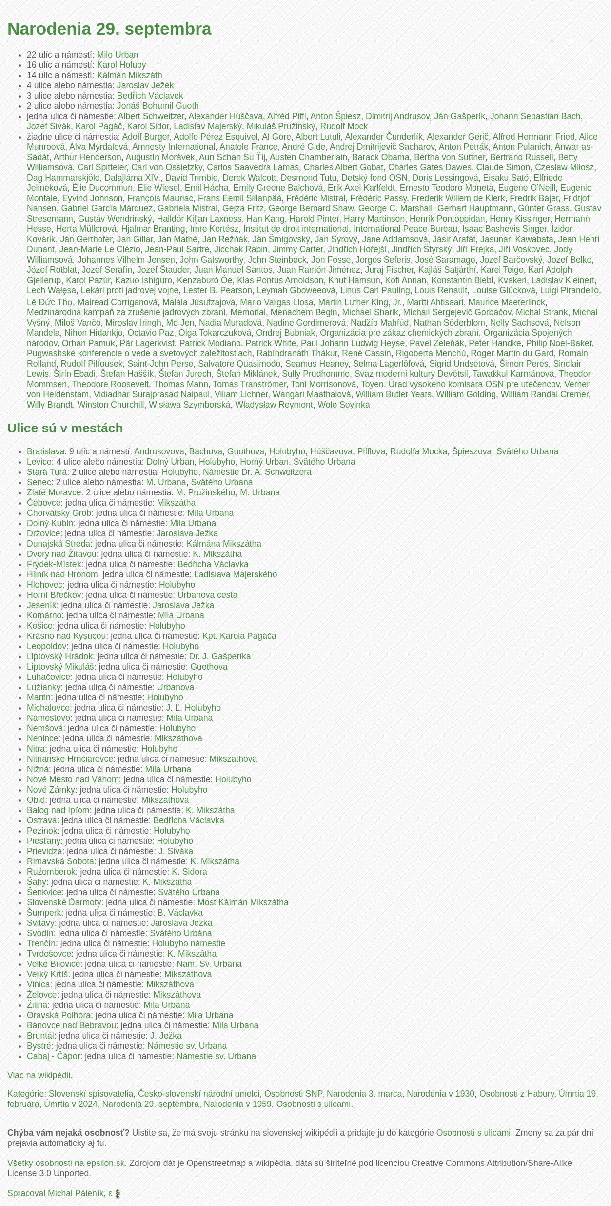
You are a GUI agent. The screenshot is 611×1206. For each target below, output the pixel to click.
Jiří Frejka (475, 249)
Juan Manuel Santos (233, 270)
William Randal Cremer (545, 394)
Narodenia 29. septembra (150, 1104)
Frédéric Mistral (315, 198)
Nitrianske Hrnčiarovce (70, 759)
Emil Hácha (207, 188)
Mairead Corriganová (118, 302)
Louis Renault (440, 290)
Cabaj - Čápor (53, 1056)
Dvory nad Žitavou (62, 554)
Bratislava (45, 451)
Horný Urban (264, 462)
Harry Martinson (374, 219)
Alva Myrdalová (98, 147)
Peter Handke (495, 343)
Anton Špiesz (336, 116)
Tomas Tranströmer (249, 384)
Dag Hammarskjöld (63, 178)
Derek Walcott (249, 178)
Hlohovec (44, 585)
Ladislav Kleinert (563, 280)
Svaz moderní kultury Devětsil (411, 374)
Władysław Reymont (274, 404)
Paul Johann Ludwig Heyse (353, 343)
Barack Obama (380, 157)
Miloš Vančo (78, 322)
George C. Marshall (395, 208)
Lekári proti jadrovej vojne (129, 290)
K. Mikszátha (217, 554)
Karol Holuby (121, 65)
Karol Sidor (148, 126)
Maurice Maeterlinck (506, 302)
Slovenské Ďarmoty (64, 902)
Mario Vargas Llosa (276, 302)
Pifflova (371, 451)
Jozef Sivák (49, 126)
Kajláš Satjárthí (447, 270)
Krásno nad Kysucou (66, 636)
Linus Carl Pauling (375, 290)
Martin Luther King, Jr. (360, 302)
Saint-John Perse (160, 363)
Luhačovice (48, 677)
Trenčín (41, 943)
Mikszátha (176, 503)
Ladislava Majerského (235, 574)
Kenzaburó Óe (204, 280)
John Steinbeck (277, 260)
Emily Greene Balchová (278, 188)
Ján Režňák (225, 239)
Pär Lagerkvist (146, 343)
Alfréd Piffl (286, 116)
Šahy (36, 882)
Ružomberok (51, 872)
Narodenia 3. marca (364, 1094)
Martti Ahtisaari (435, 302)
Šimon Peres (524, 363)
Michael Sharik (370, 312)
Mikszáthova (178, 738)
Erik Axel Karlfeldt (361, 188)
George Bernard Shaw (311, 208)
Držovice (43, 533)
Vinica (38, 984)
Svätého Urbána (181, 933)
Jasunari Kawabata (516, 239)
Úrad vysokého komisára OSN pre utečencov (474, 384)
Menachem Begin (304, 312)
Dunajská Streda (58, 544)
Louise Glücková (503, 290)
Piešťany (43, 841)
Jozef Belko (569, 260)
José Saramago (445, 260)
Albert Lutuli (318, 137)
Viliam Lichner (241, 394)
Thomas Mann (181, 384)
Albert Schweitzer (151, 116)
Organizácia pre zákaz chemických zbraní (399, 333)
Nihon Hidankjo (93, 333)
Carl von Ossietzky (166, 167)
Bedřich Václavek (150, 96)
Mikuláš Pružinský (281, 126)
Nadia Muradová (230, 322)
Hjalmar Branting (153, 229)
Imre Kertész (214, 229)
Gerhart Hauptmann (475, 208)
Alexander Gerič (458, 137)
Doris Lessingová (445, 178)
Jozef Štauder (163, 270)
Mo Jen (180, 322)
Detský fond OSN (374, 178)
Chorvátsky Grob (59, 513)
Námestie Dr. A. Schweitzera (257, 472)
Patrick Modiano (210, 343)
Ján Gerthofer (86, 239)
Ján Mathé (177, 239)
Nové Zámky (51, 790)
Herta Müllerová (86, 229)
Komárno (44, 615)
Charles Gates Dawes (430, 167)
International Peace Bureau (405, 229)
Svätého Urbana (527, 451)
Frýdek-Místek (54, 564)
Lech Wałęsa (51, 290)
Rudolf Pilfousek (91, 363)
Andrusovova (159, 451)
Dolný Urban (170, 462)
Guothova (245, 451)
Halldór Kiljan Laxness (199, 219)
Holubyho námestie (189, 943)
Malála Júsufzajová (199, 302)
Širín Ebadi (75, 374)
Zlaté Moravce (54, 492)
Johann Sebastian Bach (535, 116)
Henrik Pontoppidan (447, 219)
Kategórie (25, 1094)
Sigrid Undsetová (461, 363)
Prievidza (44, 851)
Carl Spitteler (102, 167)
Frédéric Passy (378, 198)
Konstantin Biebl (462, 280)
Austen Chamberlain (308, 157)
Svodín (40, 933)
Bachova (205, 451)
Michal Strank (542, 312)
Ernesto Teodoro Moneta (446, 188)
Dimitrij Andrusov (398, 116)
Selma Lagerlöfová (389, 363)
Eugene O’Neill (526, 188)
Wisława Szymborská (189, 404)
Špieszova (472, 451)
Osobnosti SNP (293, 1094)
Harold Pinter (314, 219)
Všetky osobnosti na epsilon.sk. (67, 1163)
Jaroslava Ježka (187, 533)
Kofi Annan (406, 280)
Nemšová (45, 728)
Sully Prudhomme (316, 374)
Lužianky (43, 687)
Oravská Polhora (59, 1015)
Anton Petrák (464, 147)
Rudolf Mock (344, 126)
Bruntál (40, 1036)
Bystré (39, 1046)
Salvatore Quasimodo (239, 363)
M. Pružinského (205, 492)
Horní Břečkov (54, 595)
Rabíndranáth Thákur (296, 353)
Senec (39, 482)
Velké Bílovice (53, 964)
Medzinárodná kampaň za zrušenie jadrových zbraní (126, 312)
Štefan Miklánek (246, 374)
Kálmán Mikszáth (129, 75)
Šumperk (44, 913)
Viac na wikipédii (39, 1075)
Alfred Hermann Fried (534, 137)
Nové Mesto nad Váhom (73, 779)
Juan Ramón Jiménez (318, 270)
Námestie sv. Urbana (187, 1046)
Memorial (248, 312)
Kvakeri (512, 280)
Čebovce (43, 503)
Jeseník (42, 605)
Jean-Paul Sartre (177, 249)
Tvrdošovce (49, 954)
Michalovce (48, 708)
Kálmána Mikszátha (224, 544)
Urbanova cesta (207, 595)
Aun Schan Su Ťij (232, 157)
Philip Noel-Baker (559, 343)
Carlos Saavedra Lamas (253, 167)
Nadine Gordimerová (306, 322)
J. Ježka (166, 1036)
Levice (39, 462)
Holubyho (287, 451)
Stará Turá (47, 472)
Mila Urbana (211, 513)
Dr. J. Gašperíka (220, 656)
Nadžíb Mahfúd (380, 322)
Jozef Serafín (106, 270)
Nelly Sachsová (519, 322)
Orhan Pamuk (88, 343)
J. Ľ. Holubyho (193, 708)
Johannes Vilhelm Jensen (126, 260)
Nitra (36, 749)
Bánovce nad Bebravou (71, 1025)
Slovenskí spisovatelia (91, 1094)
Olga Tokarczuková (214, 333)
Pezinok (42, 831)
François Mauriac (160, 198)
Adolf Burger (146, 137)
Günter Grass (544, 208)
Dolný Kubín (50, 523)
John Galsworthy (211, 260)
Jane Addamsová (395, 239)
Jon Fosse (331, 260)
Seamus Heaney (316, 363)
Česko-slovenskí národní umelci (198, 1094)
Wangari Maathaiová (312, 394)
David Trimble (191, 178)
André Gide (303, 147)
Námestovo (48, 718)
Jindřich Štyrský (422, 249)
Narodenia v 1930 (440, 1094)
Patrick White (271, 343)
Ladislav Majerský (208, 126)
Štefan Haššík (127, 374)
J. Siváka (175, 851)
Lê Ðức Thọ (50, 302)
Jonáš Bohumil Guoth (158, 106)
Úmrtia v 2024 (71, 1104)
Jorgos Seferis (382, 260)
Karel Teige (502, 270)
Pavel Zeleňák (437, 343)
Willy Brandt (50, 404)
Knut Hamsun (354, 280)
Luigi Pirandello (569, 290)
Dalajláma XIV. (132, 178)
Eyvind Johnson (92, 198)
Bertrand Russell (521, 157)
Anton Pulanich (521, 147)
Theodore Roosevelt (110, 384)
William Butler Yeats (394, 394)
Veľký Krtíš (47, 974)
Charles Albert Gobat (343, 167)
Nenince (43, 738)
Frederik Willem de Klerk (458, 198)
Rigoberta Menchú (431, 353)
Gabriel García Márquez (107, 208)
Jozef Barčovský (511, 260)
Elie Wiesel (159, 188)
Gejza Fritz (243, 208)
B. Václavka (180, 913)
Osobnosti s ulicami (313, 1104)
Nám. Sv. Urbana (209, 964)
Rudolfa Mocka (418, 451)
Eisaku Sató (506, 178)
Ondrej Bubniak (285, 333)
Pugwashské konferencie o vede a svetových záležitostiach (139, 353)
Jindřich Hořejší (357, 249)
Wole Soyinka (343, 404)
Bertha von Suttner (449, 157)
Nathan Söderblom (449, 322)
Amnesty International (173, 147)
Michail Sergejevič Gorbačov (457, 312)
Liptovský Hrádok (60, 656)
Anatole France (248, 147)
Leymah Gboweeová (296, 290)
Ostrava (42, 820)
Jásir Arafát (454, 239)
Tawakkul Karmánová (513, 374)
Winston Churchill (111, 404)
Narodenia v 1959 (238, 1104)
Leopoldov (46, 646)
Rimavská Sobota (60, 861)
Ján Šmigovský (281, 239)
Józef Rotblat (52, 270)
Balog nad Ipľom (58, 810)
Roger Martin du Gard (512, 353)
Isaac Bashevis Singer (504, 229)
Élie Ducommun (102, 188)
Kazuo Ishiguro (143, 280)
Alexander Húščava (226, 116)
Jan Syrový (336, 239)
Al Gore (276, 137)
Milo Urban (117, 55)
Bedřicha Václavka (213, 564)
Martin (39, 697)
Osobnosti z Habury (516, 1094)
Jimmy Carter (298, 249)
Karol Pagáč (99, 126)
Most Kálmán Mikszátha (243, 902)
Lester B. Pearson (217, 290)
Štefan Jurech (185, 374)
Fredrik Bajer (534, 198)
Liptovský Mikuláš (60, 667)
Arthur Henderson (87, 157)
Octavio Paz (150, 333)
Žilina (37, 1005)
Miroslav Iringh (133, 322)
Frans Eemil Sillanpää (239, 198)
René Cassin (366, 353)
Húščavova (331, 451)
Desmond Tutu (308, 178)
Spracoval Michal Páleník (55, 1193)
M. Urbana (166, 482)
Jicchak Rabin (241, 249)
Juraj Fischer (389, 270)
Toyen (372, 384)
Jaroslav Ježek (145, 85)
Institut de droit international (296, 229)
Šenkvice (44, 892)
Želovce (42, 995)
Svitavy (41, 923)
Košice (40, 626)
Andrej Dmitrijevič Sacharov (382, 147)
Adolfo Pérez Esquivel (215, 137)
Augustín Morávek (160, 157)
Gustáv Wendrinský (115, 219)
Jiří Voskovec (524, 249)
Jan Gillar (135, 239)
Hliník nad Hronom (62, 574)
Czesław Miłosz (564, 167)
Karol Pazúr (88, 280)
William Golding (466, 394)
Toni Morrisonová (323, 384)
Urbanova (175, 687)
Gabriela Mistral (187, 208)
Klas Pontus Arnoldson (280, 280)
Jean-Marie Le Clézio (99, 249)
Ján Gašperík (460, 116)
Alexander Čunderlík (383, 137)
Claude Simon (503, 167)
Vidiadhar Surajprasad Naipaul (152, 394)
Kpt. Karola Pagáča (239, 636)
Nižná (38, 769)
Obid (36, 800)
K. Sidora (189, 872)
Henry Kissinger (520, 219)
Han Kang (266, 219)
